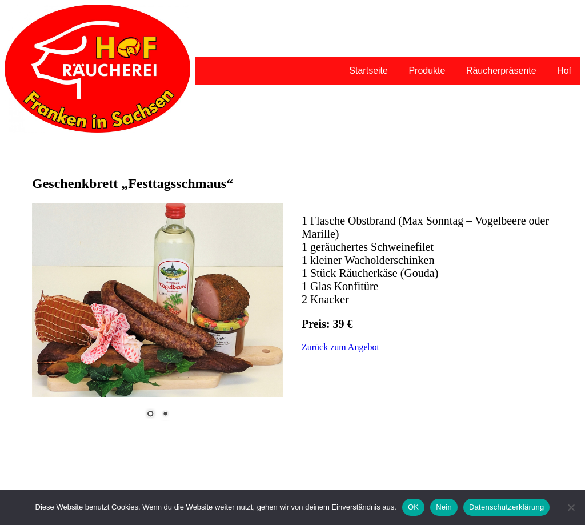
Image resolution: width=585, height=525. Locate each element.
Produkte (426, 70)
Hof (564, 70)
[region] (157, 317)
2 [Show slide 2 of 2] (165, 414)
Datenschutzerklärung (506, 507)
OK (413, 507)
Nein (444, 507)
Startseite (368, 70)
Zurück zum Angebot (340, 347)
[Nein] (570, 507)
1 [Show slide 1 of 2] (150, 414)
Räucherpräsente (501, 70)
